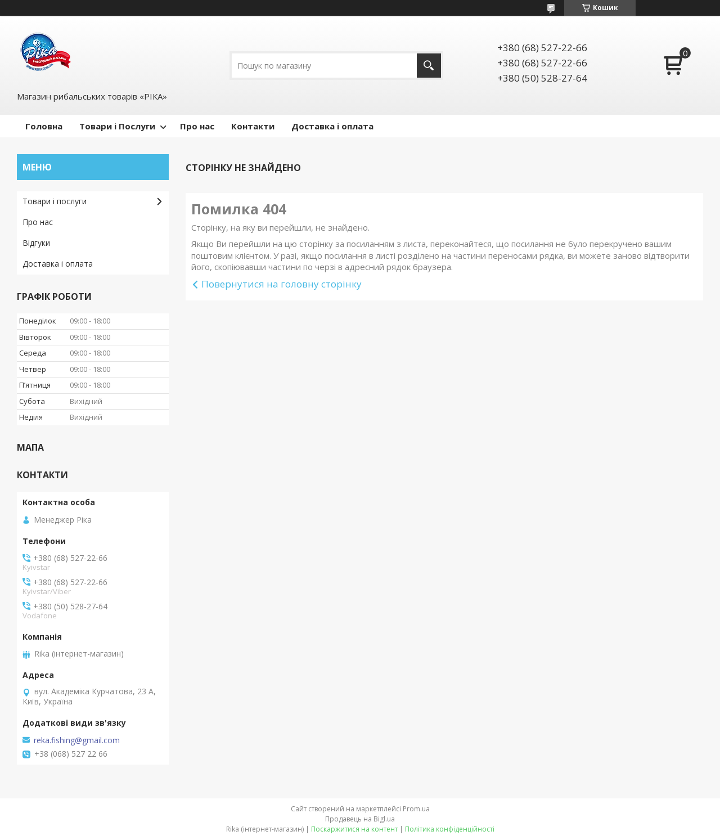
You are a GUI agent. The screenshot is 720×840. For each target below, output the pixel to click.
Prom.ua (416, 809)
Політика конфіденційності (449, 829)
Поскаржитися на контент (354, 829)
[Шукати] (429, 65)
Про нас (197, 126)
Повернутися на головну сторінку (281, 283)
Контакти (252, 126)
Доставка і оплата (332, 126)
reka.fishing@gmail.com (77, 740)
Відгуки (36, 242)
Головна (43, 126)
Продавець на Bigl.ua (360, 819)
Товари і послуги (54, 201)
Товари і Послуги (117, 126)
